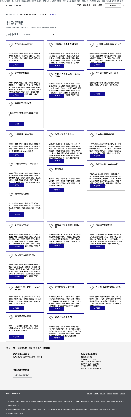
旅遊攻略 (43, 14)
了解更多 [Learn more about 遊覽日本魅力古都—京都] (97, 186)
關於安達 (89, 394)
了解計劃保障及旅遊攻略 (28, 14)
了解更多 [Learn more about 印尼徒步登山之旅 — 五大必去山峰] (16, 308)
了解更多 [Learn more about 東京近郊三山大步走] (16, 65)
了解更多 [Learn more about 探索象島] (56, 190)
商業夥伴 (95, 394)
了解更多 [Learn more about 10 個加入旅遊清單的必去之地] (97, 65)
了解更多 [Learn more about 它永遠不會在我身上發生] (97, 94)
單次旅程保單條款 (70, 409)
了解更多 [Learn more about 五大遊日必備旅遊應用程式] (97, 308)
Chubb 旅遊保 (10, 14)
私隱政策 (101, 409)
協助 (94, 5)
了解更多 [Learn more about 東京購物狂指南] (16, 95)
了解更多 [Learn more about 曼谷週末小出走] (16, 246)
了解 (79, 5)
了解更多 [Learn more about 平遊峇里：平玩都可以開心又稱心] (56, 96)
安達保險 (122, 394)
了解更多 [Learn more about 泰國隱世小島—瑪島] (16, 155)
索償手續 (86, 5)
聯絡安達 (102, 394)
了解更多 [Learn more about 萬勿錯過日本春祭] (16, 337)
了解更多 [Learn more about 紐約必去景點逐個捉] (97, 156)
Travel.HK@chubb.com (93, 361)
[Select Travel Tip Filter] (39, 34)
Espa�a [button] (113, 5)
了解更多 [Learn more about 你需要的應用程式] (16, 124)
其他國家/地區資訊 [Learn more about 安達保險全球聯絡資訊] (22, 375)
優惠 (100, 5)
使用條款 (109, 394)
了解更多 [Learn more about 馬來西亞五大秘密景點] (16, 276)
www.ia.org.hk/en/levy (117, 401)
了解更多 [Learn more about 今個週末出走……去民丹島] (16, 185)
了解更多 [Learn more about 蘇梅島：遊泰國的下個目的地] (56, 246)
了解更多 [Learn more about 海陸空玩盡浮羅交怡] (56, 161)
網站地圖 (115, 394)
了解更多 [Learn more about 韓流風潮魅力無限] (97, 246)
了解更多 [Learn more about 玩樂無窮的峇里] (16, 214)
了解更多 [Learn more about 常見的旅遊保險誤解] (56, 309)
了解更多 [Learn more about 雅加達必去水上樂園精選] (56, 65)
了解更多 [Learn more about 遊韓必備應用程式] (56, 338)
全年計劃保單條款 (82, 409)
